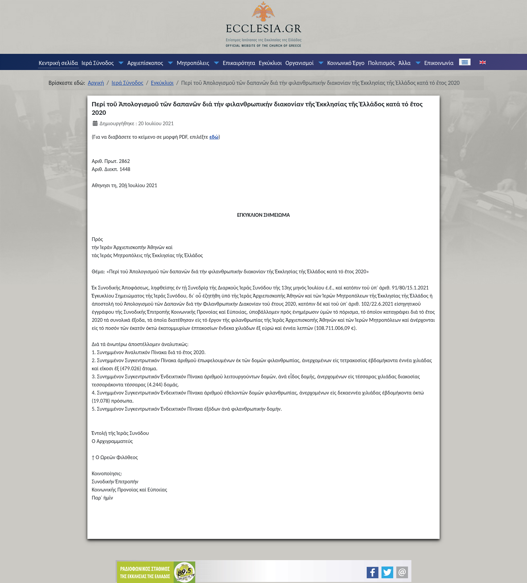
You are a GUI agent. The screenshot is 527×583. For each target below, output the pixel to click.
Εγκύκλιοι (270, 63)
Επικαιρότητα (239, 63)
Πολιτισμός (381, 63)
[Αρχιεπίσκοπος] (169, 63)
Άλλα (404, 63)
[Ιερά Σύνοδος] (120, 63)
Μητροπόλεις (193, 63)
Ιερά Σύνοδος (98, 63)
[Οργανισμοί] (320, 63)
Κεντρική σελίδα (58, 63)
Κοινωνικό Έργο (345, 63)
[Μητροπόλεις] (215, 63)
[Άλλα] (416, 63)
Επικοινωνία (438, 63)
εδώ (213, 137)
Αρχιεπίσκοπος (145, 63)
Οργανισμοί (299, 63)
